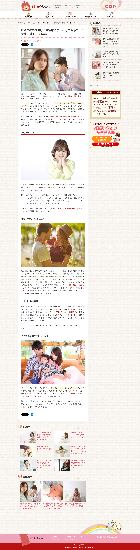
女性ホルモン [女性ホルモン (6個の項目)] (104, 108)
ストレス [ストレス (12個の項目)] (106, 98)
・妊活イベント (83, 537)
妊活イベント (111, 17)
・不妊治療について (69, 537)
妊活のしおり (95, 85)
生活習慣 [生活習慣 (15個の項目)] (112, 111)
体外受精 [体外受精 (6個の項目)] (112, 98)
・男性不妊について (69, 539)
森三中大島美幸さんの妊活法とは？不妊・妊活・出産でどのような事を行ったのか (53, 506)
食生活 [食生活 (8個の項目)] (97, 108)
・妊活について (55, 539)
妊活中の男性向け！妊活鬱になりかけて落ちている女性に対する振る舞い (30, 506)
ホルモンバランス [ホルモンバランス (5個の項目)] (98, 98)
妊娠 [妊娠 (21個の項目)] (99, 110)
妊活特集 (97, 23)
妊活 (24, 41)
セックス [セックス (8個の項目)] (98, 104)
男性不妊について (90, 17)
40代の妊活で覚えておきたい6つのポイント (44, 449)
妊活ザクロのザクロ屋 (110, 537)
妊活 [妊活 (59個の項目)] (101, 101)
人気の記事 (28, 17)
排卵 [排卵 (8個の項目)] (94, 111)
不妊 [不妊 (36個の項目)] (110, 107)
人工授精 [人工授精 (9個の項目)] (105, 104)
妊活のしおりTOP (79, 545)
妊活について (49, 17)
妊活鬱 (39, 41)
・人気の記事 (55, 537)
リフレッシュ (31, 41)
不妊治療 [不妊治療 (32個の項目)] (102, 113)
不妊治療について (70, 17)
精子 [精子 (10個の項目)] (115, 108)
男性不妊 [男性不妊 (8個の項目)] (104, 111)
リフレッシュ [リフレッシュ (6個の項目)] (108, 102)
